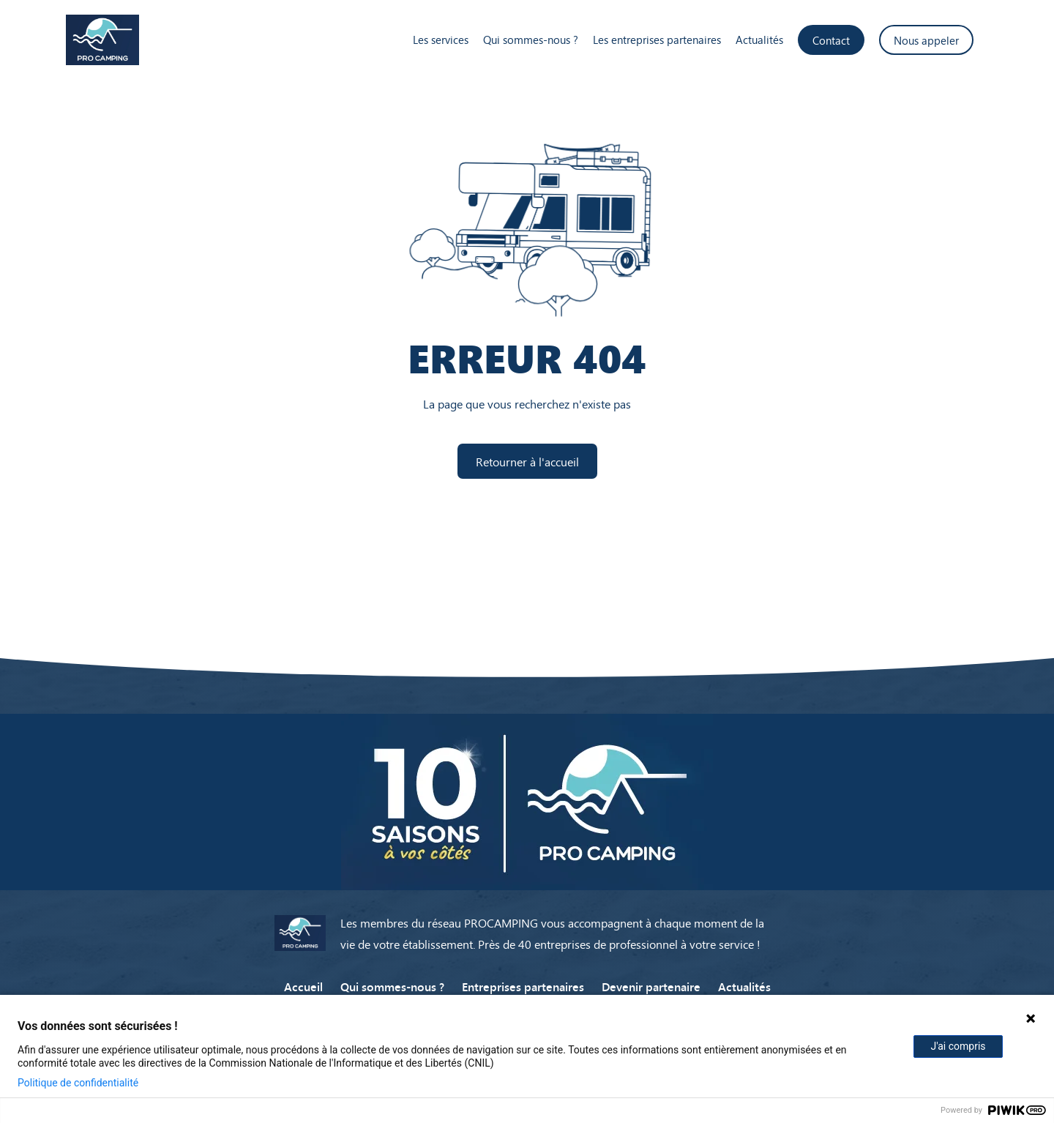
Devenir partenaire (651, 986)
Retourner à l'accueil (527, 461)
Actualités (759, 39)
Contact (831, 40)
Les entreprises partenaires (657, 39)
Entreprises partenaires (523, 986)
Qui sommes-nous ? (530, 39)
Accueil (303, 986)
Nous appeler (926, 40)
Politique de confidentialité (78, 1083)
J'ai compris (957, 1046)
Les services (440, 39)
